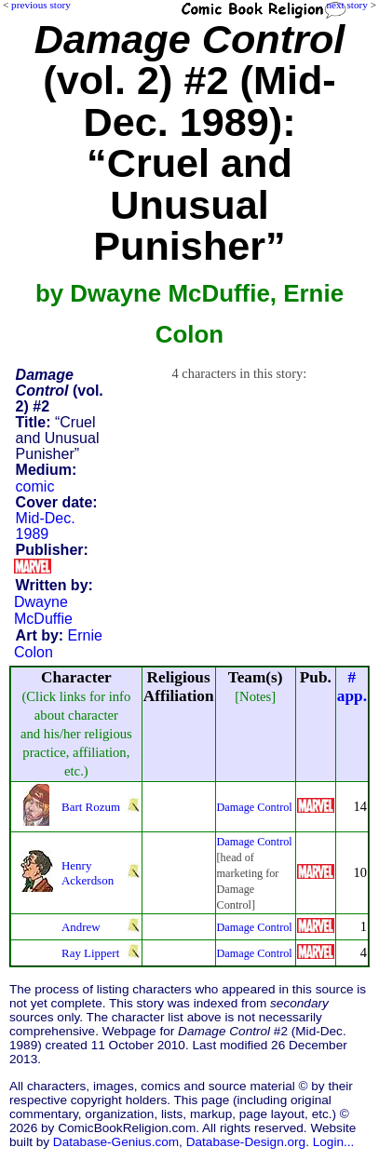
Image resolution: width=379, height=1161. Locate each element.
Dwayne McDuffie (43, 610)
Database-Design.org (245, 1142)
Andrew (81, 927)
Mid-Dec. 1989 (45, 526)
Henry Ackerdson (87, 872)
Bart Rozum (90, 807)
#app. (352, 686)
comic (35, 486)
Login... (334, 1142)
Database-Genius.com (116, 1142)
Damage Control (254, 807)
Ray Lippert (90, 953)
